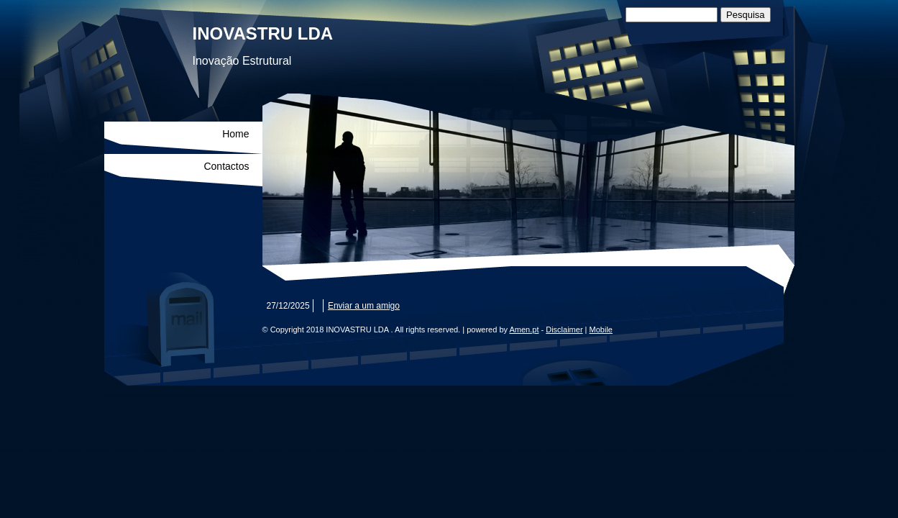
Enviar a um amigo (364, 306)
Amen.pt (524, 329)
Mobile (601, 329)
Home (235, 134)
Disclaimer (564, 329)
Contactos (226, 166)
